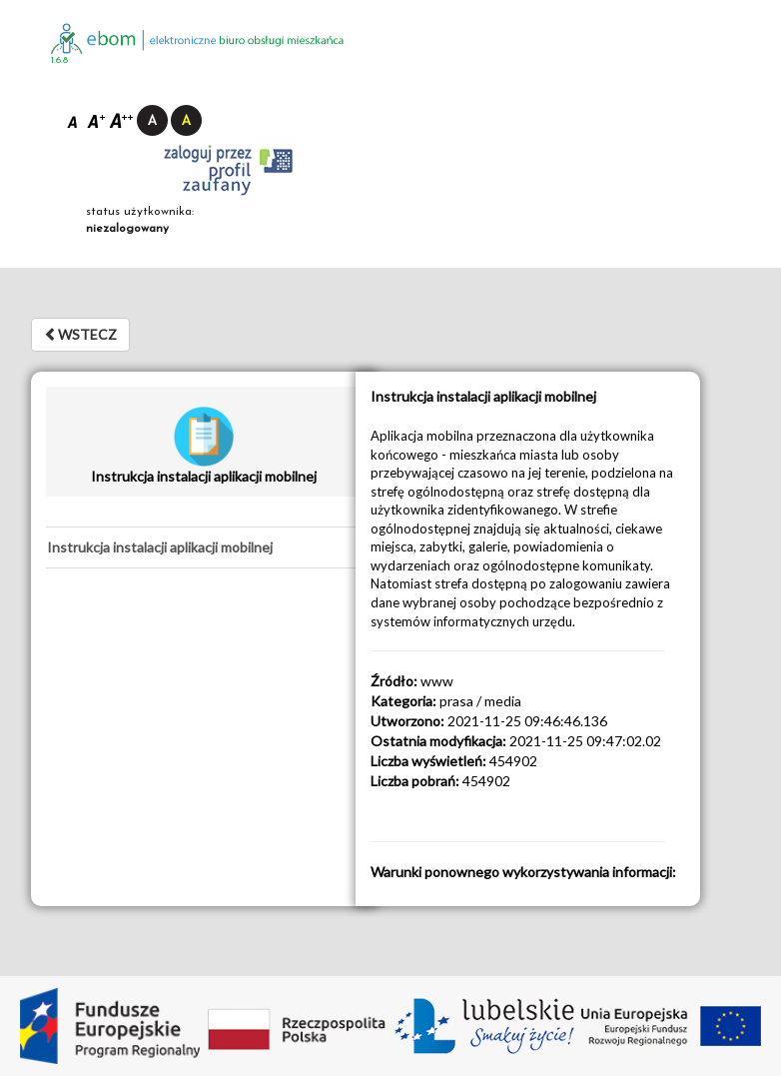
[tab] (203, 547)
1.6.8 (59, 60)
